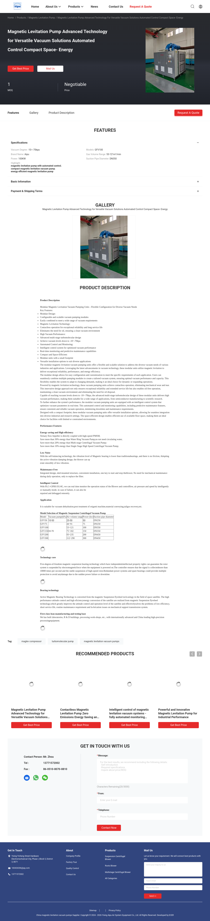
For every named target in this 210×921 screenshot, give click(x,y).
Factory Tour (71, 862)
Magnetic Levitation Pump (42, 17)
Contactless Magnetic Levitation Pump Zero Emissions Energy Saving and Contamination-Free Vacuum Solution (79, 717)
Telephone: (104, 810)
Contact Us (71, 874)
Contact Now (108, 827)
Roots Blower (111, 866)
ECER (171, 915)
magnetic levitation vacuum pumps (101, 641)
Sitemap (93, 910)
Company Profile (73, 856)
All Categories (111, 878)
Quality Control (72, 868)
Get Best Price (20, 68)
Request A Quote (188, 112)
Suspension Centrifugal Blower (115, 857)
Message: (103, 755)
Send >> (152, 896)
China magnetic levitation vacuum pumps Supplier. (58, 915)
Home (11, 17)
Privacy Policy (115, 910)
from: (101, 793)
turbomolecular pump (63, 641)
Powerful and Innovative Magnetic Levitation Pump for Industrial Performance (177, 713)
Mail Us (50, 68)
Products (21, 17)
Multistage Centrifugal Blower (118, 872)
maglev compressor (32, 641)
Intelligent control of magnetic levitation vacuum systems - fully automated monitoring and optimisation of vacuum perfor (129, 717)
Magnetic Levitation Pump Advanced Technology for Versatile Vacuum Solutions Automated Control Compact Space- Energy (30, 717)
